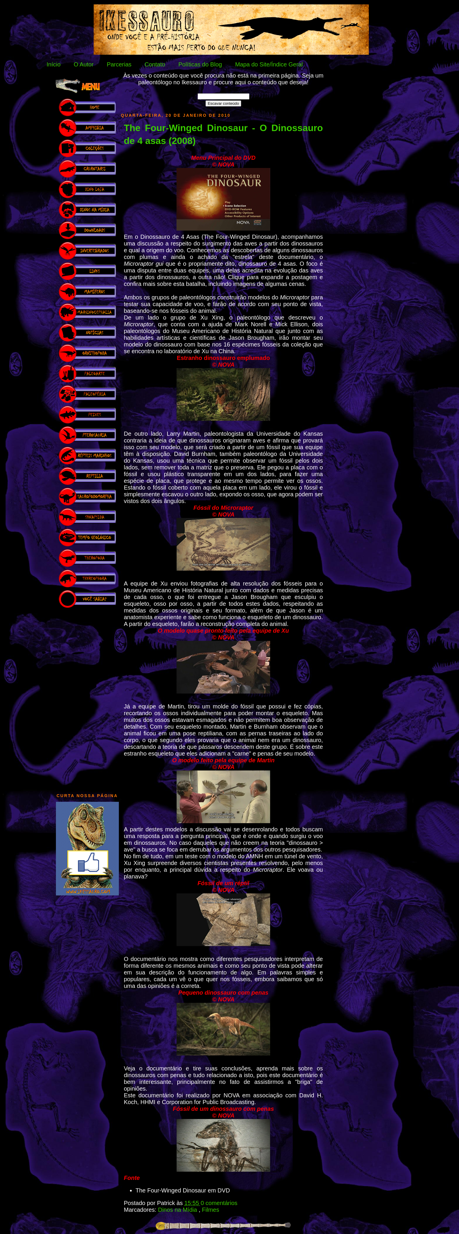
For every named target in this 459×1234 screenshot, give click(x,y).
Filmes (210, 1209)
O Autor (84, 64)
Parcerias (119, 64)
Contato (155, 64)
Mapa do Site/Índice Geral (269, 64)
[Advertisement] (87, 697)
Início (54, 64)
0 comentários (219, 1203)
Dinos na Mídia (178, 1209)
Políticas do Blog (200, 64)
